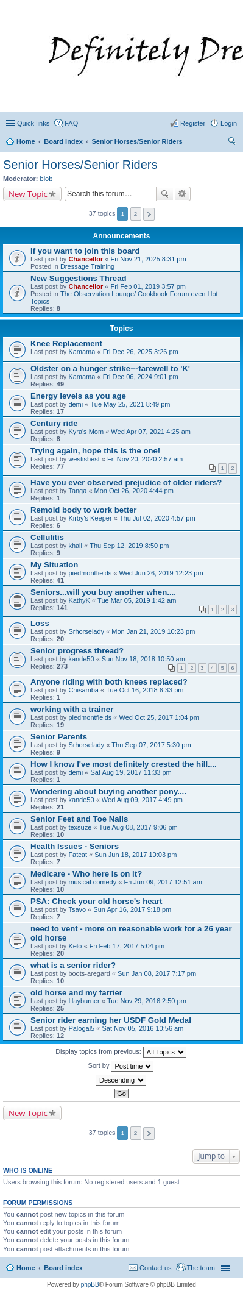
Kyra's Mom (86, 431)
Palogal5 (81, 1028)
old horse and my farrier (76, 992)
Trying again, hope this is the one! (95, 450)
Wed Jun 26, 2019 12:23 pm (161, 573)
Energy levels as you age (78, 395)
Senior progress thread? (77, 650)
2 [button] (136, 213)
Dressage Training (87, 266)
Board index (63, 1267)
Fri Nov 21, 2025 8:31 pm (148, 259)
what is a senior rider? (73, 965)
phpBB (90, 1284)
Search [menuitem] (232, 143)
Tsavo (77, 909)
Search (165, 194)
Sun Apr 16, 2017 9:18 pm (132, 909)
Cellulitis (47, 537)
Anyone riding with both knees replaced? (109, 681)
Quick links (33, 123)
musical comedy (92, 882)
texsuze (79, 827)
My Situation (54, 564)
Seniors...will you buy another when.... (103, 592)
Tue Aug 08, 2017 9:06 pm (138, 827)
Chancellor (85, 259)
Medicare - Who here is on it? (86, 873)
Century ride (54, 423)
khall (75, 545)
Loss (39, 623)
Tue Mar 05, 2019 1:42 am (136, 600)
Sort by (121, 1066)
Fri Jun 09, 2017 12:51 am (163, 882)
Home (25, 1267)
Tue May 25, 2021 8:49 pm (130, 404)
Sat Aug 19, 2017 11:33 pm (130, 772)
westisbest (83, 459)
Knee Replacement (66, 343)
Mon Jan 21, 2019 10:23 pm (153, 631)
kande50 (81, 659)
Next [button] (149, 214)
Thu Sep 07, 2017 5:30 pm (151, 745)
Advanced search (182, 194)
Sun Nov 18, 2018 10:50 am (143, 659)
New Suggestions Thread (78, 278)
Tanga (77, 490)
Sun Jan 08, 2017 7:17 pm (157, 973)
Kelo (75, 946)
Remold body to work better (83, 509)
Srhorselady (86, 631)
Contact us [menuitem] (155, 1267)
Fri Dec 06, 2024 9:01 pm (140, 376)
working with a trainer (71, 709)
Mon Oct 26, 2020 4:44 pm (134, 490)
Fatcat (77, 854)
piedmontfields (89, 573)
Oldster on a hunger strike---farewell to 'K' (110, 368)
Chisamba (83, 690)
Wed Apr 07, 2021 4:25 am (151, 431)
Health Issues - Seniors (74, 846)
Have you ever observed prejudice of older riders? (126, 482)
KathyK (79, 600)
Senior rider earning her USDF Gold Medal (110, 1020)
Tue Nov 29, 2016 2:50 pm (146, 1001)
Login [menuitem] (228, 123)
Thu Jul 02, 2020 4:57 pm (157, 518)
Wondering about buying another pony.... (108, 791)
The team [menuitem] (201, 1267)
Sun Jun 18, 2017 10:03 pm (135, 854)
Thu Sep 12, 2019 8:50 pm (129, 545)
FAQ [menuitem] (71, 123)
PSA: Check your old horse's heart (96, 901)
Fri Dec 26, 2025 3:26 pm (140, 351)
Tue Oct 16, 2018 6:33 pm (144, 690)
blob (46, 178)
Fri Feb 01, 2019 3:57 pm (148, 286)
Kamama (81, 351)
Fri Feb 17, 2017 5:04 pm (127, 946)
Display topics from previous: (120, 1052)
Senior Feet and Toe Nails (79, 818)
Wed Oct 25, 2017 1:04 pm (159, 717)
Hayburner (83, 1001)
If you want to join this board (85, 250)
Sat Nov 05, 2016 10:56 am (142, 1028)
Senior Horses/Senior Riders (80, 164)
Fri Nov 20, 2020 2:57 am (145, 459)
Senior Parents (58, 736)
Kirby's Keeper (89, 518)
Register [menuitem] (192, 123)
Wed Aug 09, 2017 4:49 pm (142, 799)
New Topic (28, 193)
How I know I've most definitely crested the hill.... (123, 764)
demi (75, 404)
